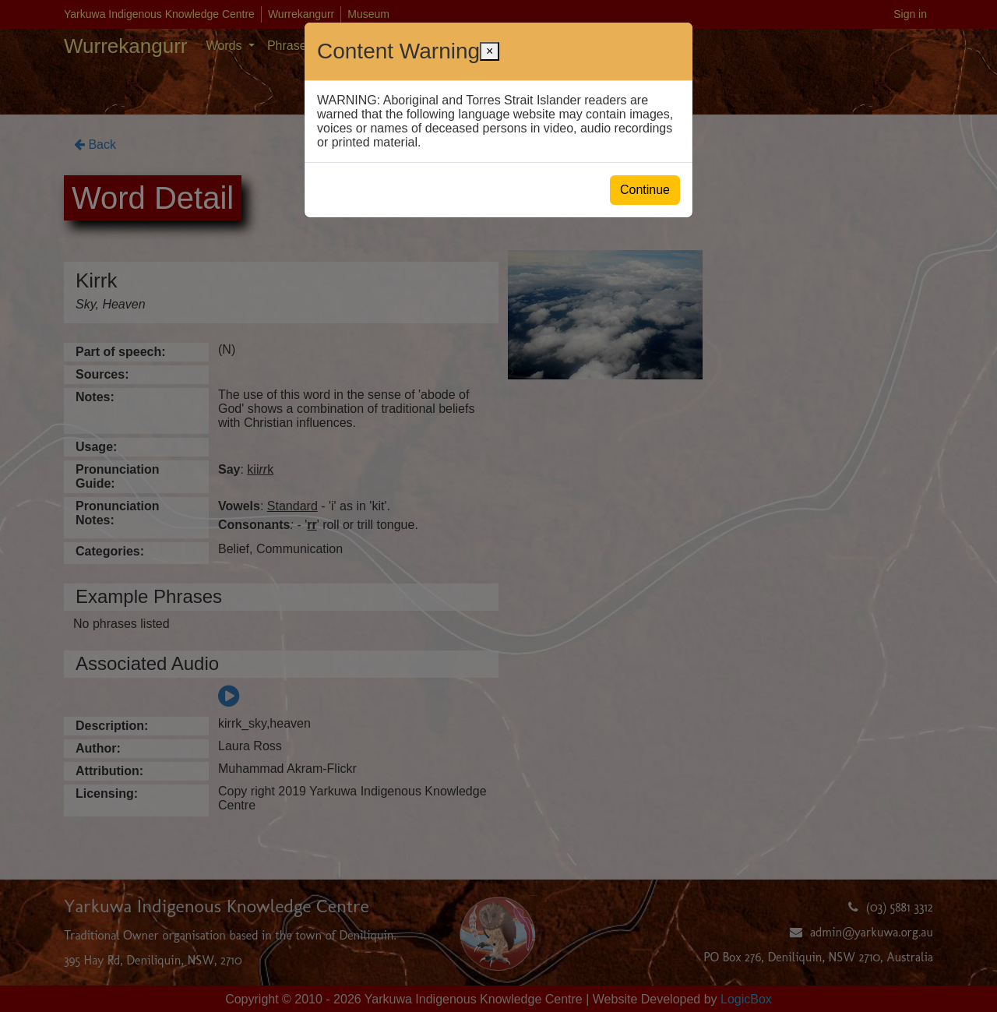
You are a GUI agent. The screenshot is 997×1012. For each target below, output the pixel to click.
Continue (645, 189)
